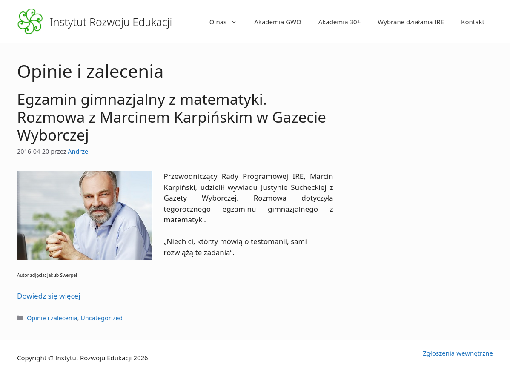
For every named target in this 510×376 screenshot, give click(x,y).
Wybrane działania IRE (411, 21)
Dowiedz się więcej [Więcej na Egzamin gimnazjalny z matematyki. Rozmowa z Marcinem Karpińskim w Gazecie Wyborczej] (48, 296)
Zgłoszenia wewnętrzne (458, 353)
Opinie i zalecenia (52, 318)
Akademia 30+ (339, 21)
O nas (227, 21)
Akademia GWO (277, 21)
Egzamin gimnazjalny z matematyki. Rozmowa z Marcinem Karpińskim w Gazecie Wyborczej (171, 117)
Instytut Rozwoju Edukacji (111, 21)
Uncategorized (101, 318)
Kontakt (472, 21)
